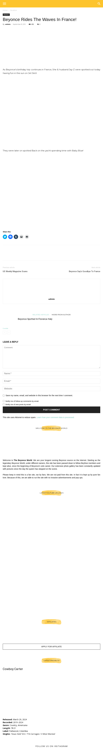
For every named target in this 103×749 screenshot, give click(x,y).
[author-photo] (51, 295)
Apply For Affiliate (51, 646)
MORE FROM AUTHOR (61, 315)
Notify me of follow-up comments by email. (22, 401)
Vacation (13, 10)
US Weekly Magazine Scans (15, 271)
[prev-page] (4, 332)
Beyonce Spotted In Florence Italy (35, 319)
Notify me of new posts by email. (18, 404)
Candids (5, 328)
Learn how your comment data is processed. (55, 417)
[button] (4, 3)
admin (8, 24)
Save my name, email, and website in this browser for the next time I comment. (39, 395)
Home (5, 10)
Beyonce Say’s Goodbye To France (84, 271)
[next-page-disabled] (9, 332)
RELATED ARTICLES (41, 315)
